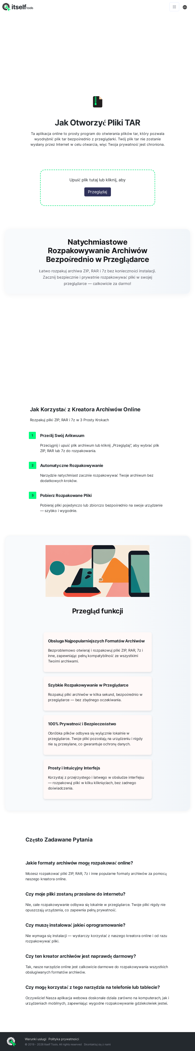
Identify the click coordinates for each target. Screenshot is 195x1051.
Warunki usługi (35, 1039)
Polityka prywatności (63, 1039)
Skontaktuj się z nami (97, 1044)
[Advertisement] (97, 47)
